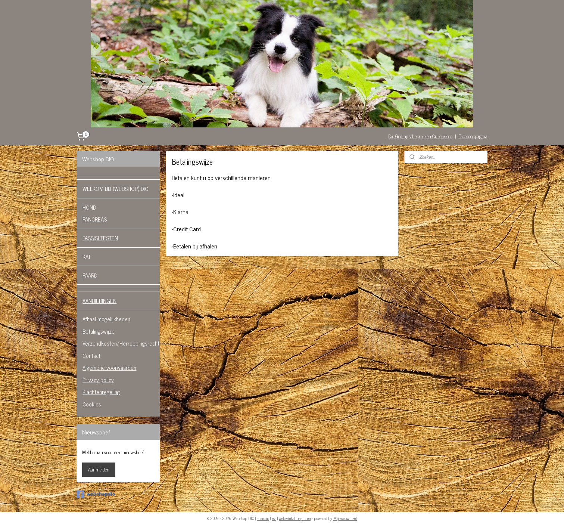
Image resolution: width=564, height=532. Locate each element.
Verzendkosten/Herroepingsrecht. (121, 343)
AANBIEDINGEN (99, 300)
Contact (91, 355)
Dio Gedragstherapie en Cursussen (420, 136)
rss (274, 518)
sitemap (263, 518)
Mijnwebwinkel (345, 518)
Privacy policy (98, 379)
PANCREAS (94, 219)
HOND (89, 207)
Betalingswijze (98, 331)
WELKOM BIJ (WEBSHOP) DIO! (116, 188)
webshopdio (96, 494)
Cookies (91, 404)
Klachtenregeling (101, 391)
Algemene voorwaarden (109, 367)
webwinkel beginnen (295, 518)
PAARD (89, 275)
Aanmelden (98, 469)
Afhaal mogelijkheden (106, 319)
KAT (86, 256)
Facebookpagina (472, 136)
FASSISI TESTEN (100, 237)
